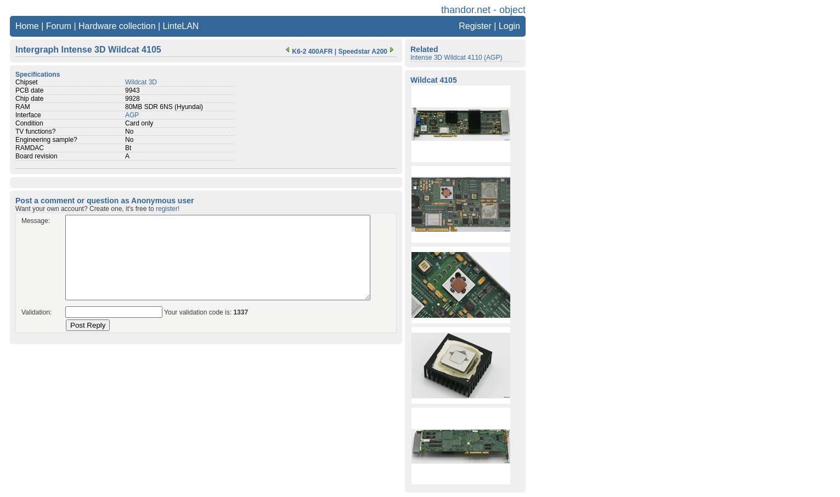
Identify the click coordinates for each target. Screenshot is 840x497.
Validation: (36, 312)
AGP (132, 115)
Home (27, 26)
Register (475, 26)
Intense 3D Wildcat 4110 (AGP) (456, 57)
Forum (58, 26)
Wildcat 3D (141, 82)
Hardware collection (117, 26)
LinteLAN (181, 26)
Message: (35, 221)
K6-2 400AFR (307, 51)
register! (167, 209)
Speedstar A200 (367, 51)
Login (509, 26)
